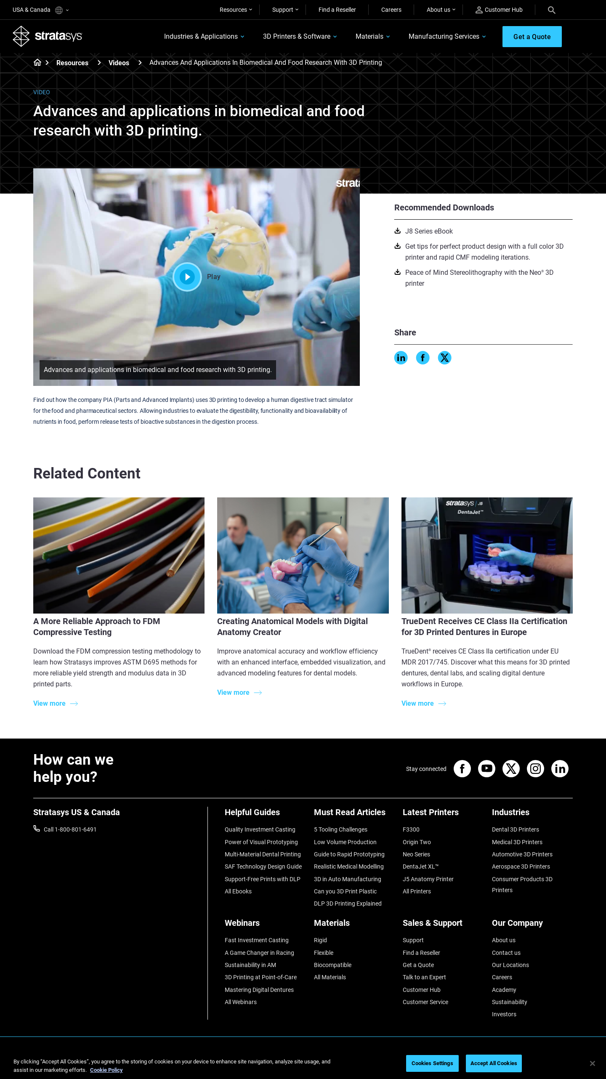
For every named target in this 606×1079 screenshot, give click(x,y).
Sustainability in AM (250, 965)
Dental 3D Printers (515, 829)
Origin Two (417, 842)
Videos (119, 63)
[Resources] (99, 62)
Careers (391, 9)
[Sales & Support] (443, 926)
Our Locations (510, 965)
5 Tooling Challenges (340, 829)
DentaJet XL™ (421, 866)
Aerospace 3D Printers (521, 866)
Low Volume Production (345, 842)
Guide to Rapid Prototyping (349, 854)
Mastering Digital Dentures (259, 989)
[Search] (552, 9)
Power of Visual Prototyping (261, 842)
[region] (303, 1064)
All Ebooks (238, 891)
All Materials (330, 977)
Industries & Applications (201, 36)
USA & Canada (41, 10)
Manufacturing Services (444, 36)
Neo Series (416, 854)
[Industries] (532, 815)
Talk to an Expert (424, 977)
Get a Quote (418, 965)
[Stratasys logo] (47, 36)
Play (197, 277)
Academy (504, 989)
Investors (504, 1014)
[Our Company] (532, 926)
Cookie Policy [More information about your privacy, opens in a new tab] (106, 1070)
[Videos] (140, 62)
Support (282, 9)
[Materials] (354, 926)
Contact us (506, 952)
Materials (369, 36)
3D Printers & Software (296, 36)
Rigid (320, 940)
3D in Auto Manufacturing (347, 879)
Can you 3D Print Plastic (345, 891)
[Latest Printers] (443, 815)
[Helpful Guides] (265, 815)
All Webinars (241, 1002)
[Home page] (34, 63)
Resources (233, 9)
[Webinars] (265, 926)
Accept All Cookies (493, 1063)
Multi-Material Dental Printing (263, 854)
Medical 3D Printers (517, 842)
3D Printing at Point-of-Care (261, 977)
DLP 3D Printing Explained (348, 903)
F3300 (411, 829)
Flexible (323, 952)
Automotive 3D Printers (522, 854)
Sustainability (509, 1002)
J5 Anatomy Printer (428, 879)
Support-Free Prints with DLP (262, 879)
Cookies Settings (432, 1063)
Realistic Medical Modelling (349, 866)
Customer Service (425, 1002)
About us (438, 9)
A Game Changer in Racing (259, 952)
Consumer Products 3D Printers (522, 884)
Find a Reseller (337, 9)
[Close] (592, 1063)
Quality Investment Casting (260, 829)
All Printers (417, 891)
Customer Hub (499, 9)
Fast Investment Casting (257, 940)
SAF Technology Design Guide (263, 866)
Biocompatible (332, 965)
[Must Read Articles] (354, 815)
